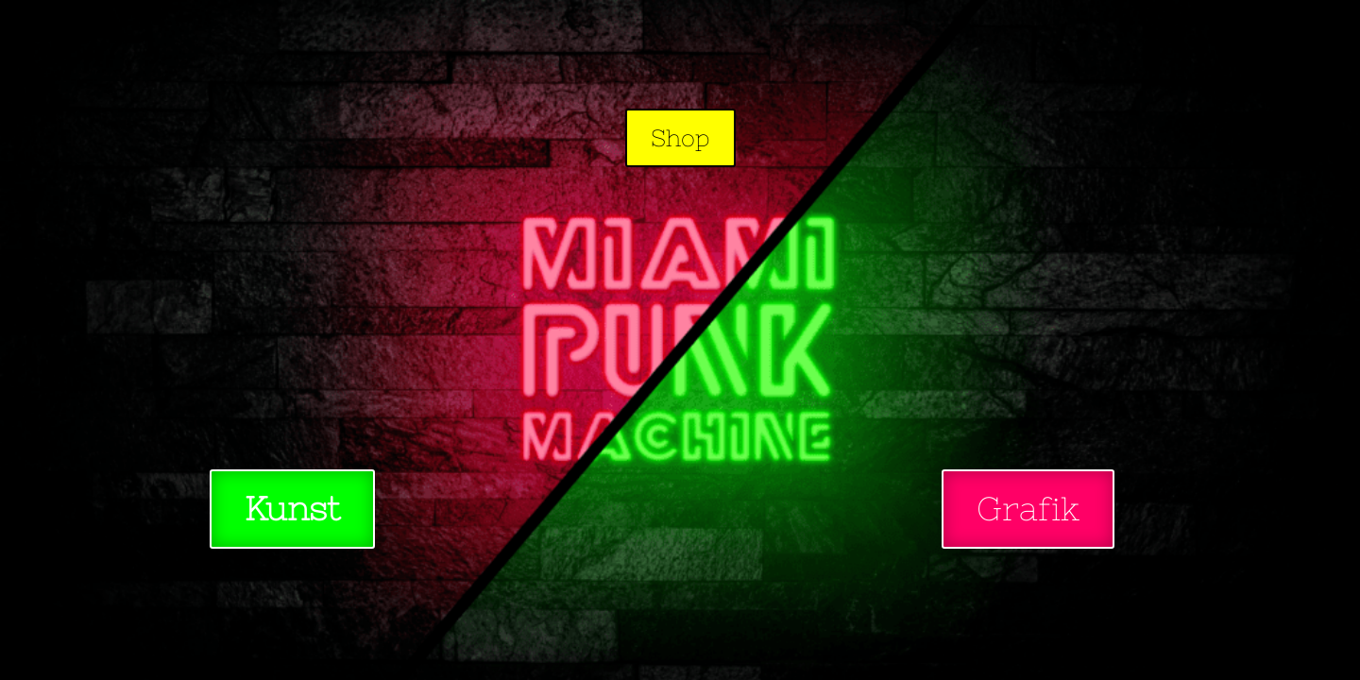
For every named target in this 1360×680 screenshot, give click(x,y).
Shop (680, 138)
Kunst (292, 508)
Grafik (1028, 508)
